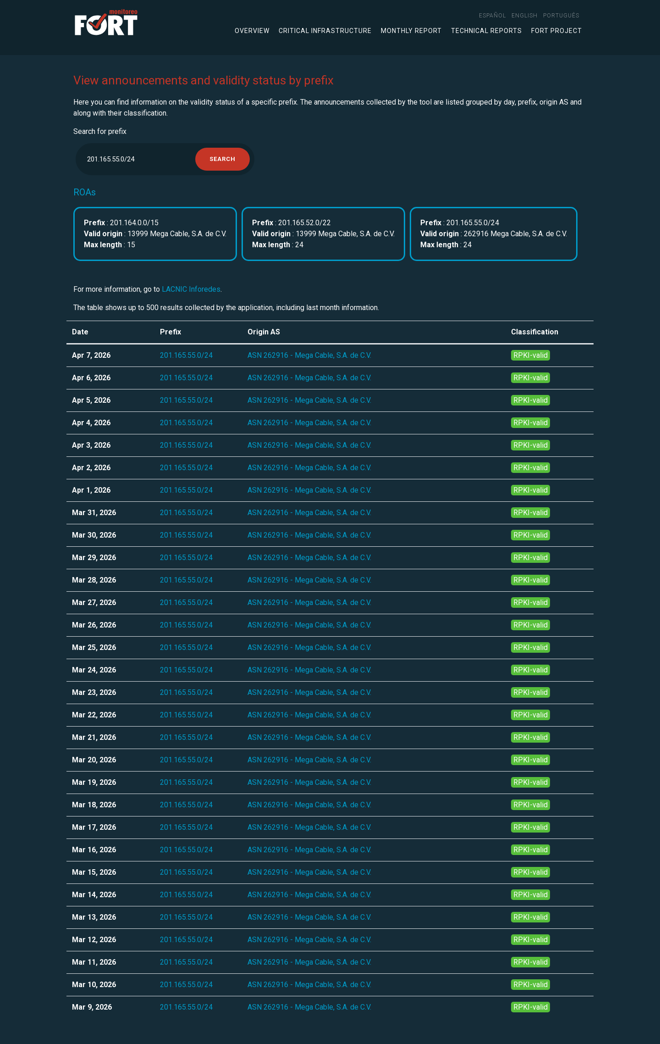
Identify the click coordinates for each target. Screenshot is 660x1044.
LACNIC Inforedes (191, 289)
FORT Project (556, 30)
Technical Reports (486, 30)
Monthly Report (411, 30)
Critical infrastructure (325, 30)
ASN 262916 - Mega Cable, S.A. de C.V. (309, 355)
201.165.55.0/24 (186, 355)
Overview (252, 30)
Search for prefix (99, 131)
